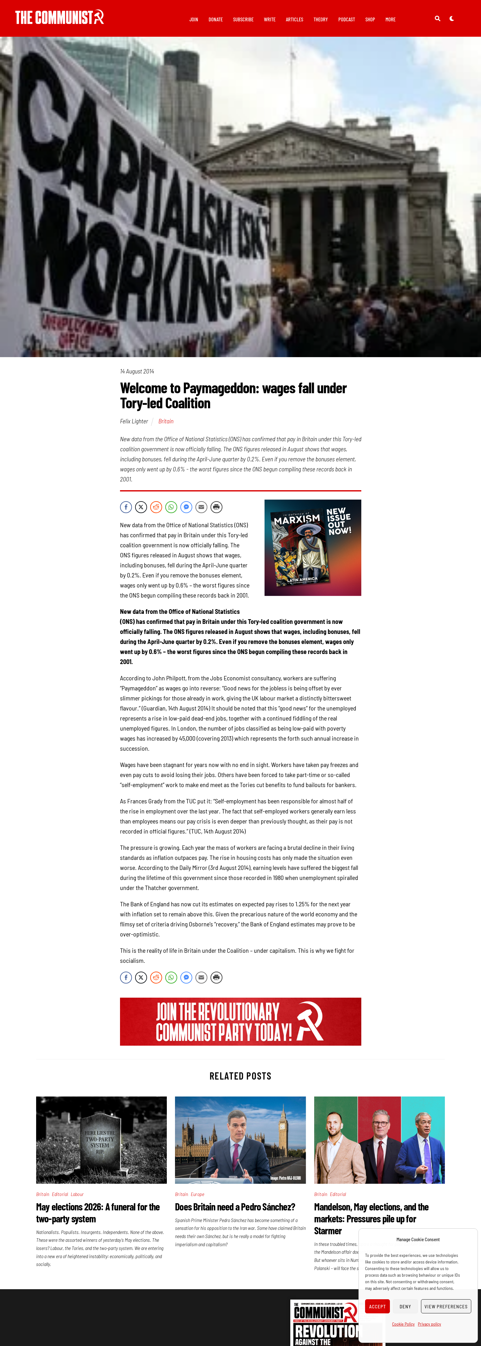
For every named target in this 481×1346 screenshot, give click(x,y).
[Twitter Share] (141, 510)
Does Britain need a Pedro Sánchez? (235, 1210)
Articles (294, 19)
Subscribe (243, 19)
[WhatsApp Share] (171, 510)
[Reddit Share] (156, 510)
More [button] (390, 19)
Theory (321, 19)
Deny (405, 1306)
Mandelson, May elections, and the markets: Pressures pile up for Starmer (371, 1222)
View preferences (446, 1306)
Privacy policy (429, 1324)
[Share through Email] (201, 510)
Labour (77, 1197)
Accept (377, 1306)
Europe (197, 1197)
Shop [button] (370, 19)
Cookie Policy (403, 1324)
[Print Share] (216, 510)
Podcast (346, 19)
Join (193, 19)
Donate (216, 19)
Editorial (60, 1197)
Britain (165, 424)
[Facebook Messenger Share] (186, 510)
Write (270, 19)
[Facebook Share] (126, 510)
